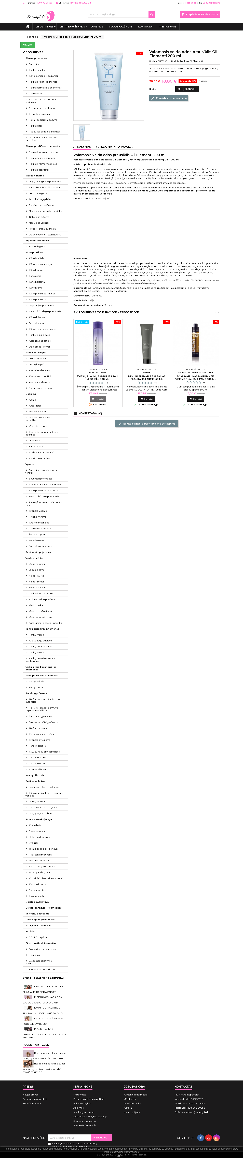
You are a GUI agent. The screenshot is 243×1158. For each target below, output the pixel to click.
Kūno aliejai (35, 276)
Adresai (128, 1107)
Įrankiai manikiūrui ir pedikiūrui (45, 187)
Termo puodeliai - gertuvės (43, 848)
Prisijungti (190, 3)
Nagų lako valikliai (39, 222)
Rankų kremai (36, 634)
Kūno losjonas (36, 270)
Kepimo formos (37, 884)
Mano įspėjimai (132, 1112)
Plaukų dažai (36, 125)
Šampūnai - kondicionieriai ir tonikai (42, 471)
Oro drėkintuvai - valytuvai (43, 807)
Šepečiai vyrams (38, 534)
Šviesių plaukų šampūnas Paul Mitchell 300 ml (98, 378)
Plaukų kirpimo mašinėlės (43, 163)
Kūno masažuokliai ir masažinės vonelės (44, 794)
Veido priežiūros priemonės (44, 496)
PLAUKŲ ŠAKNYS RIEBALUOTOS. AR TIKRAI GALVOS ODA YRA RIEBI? (44, 1033)
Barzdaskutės (36, 540)
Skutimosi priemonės (40, 478)
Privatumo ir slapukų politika (88, 1099)
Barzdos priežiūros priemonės (45, 484)
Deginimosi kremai (39, 346)
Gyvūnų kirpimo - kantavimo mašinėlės (42, 700)
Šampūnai (34, 64)
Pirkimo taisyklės (82, 1103)
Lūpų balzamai (37, 569)
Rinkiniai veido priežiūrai (42, 599)
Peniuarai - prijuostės (38, 552)
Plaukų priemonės (36, 58)
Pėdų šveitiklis (36, 681)
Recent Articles (36, 1044)
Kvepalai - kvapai (35, 352)
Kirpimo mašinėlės (39, 522)
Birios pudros (36, 446)
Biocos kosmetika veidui (42, 949)
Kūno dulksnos (37, 317)
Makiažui (30, 394)
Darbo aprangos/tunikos (40, 919)
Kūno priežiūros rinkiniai (42, 293)
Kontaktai (145, 26)
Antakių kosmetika (39, 458)
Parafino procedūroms (41, 205)
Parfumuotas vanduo (40, 388)
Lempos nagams (38, 193)
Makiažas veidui (37, 411)
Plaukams (34, 955)
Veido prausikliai (38, 587)
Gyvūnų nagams (38, 728)
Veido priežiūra (34, 558)
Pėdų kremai (36, 687)
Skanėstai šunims (38, 769)
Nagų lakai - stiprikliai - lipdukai (45, 211)
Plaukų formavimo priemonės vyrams (43, 503)
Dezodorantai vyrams (40, 546)
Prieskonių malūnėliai (40, 854)
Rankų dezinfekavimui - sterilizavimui (40, 659)
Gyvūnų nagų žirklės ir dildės (44, 751)
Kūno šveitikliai (37, 258)
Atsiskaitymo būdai (83, 1112)
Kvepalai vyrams (38, 510)
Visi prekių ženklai (72, 26)
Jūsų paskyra (134, 1086)
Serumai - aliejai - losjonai (43, 108)
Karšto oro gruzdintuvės (42, 866)
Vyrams (29, 464)
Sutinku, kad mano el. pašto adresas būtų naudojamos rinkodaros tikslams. (74, 1145)
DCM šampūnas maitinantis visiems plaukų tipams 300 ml (195, 378)
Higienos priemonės (37, 240)
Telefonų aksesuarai (37, 913)
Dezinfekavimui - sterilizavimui (45, 234)
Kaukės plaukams (38, 70)
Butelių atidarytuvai (39, 872)
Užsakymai (130, 1099)
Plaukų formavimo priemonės (45, 87)
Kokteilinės (35, 825)
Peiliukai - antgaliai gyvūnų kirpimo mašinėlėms (41, 709)
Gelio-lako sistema (39, 217)
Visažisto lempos (38, 426)
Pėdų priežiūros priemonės (41, 675)
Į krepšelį (186, 89)
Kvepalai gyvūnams (39, 740)
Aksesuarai (35, 405)
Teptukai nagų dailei (40, 199)
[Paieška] (121, 14)
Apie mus (97, 26)
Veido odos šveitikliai (40, 611)
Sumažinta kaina (32, 1103)
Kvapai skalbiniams (39, 370)
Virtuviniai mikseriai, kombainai (45, 878)
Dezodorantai (36, 323)
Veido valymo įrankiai (40, 617)
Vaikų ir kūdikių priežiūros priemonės (40, 668)
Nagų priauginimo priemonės (45, 181)
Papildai (30, 931)
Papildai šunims (37, 763)
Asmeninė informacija (135, 1094)
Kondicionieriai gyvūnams (43, 734)
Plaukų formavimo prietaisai (44, 152)
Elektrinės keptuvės (39, 837)
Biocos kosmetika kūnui (42, 969)
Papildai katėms (37, 757)
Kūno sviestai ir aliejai (40, 264)
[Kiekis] (163, 89)
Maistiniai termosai (39, 860)
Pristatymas (167, 26)
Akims (32, 399)
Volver (27, 45)
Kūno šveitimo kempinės (42, 329)
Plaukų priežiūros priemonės (42, 146)
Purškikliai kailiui (37, 745)
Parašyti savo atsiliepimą (169, 98)
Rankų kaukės (36, 652)
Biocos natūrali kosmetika (41, 943)
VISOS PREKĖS (44, 26)
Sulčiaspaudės (37, 831)
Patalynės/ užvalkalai (38, 925)
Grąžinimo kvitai (132, 1103)
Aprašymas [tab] (82, 146)
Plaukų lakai (35, 93)
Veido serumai (37, 564)
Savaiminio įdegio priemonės (45, 311)
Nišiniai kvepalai (37, 358)
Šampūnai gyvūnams (40, 716)
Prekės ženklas (180, 61)
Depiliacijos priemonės (41, 305)
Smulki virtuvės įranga (38, 819)
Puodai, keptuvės (38, 890)
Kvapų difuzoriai (35, 775)
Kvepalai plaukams (39, 114)
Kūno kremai (36, 287)
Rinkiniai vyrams (37, 516)
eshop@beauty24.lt (80, 3)
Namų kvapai (36, 364)
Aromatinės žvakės (39, 382)
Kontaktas (183, 1086)
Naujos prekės (30, 1094)
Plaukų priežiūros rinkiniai (43, 81)
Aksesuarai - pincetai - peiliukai (45, 623)
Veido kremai (36, 581)
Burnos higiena (37, 246)
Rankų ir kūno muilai (40, 335)
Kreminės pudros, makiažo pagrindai (41, 433)
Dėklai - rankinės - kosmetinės (43, 907)
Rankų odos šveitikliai (40, 646)
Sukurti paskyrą (211, 3)
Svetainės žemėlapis (84, 1125)
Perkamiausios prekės (35, 1099)
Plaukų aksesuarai (39, 169)
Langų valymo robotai (41, 813)
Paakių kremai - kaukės (42, 593)
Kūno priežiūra (34, 252)
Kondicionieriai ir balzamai (43, 75)
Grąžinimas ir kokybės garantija (90, 1116)
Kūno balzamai (37, 281)
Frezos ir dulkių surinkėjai (42, 228)
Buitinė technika (35, 781)
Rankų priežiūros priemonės (42, 628)
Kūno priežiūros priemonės (43, 490)
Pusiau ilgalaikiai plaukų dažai (45, 131)
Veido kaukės (36, 575)
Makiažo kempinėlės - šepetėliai (39, 419)
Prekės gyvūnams (36, 693)
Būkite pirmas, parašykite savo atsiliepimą (147, 423)
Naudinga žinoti (120, 26)
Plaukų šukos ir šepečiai (42, 158)
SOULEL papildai (38, 937)
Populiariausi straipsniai (43, 978)
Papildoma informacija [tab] (113, 146)
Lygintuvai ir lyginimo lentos (44, 787)
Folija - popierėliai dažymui (43, 119)
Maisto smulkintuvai (37, 901)
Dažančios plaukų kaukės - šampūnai (41, 139)
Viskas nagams (34, 175)
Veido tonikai (36, 605)
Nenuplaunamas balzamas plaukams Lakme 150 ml (146, 378)
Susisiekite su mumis (84, 1121)
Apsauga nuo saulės (39, 340)
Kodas (153, 61)
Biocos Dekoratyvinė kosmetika (38, 962)
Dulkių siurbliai (37, 801)
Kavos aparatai (37, 896)
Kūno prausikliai (37, 299)
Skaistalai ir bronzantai (41, 452)
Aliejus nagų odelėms (40, 640)
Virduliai (33, 842)
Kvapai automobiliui (40, 376)
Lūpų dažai (35, 440)
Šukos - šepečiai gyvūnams (43, 722)
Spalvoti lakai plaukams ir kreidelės (41, 100)
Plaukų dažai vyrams (40, 528)
